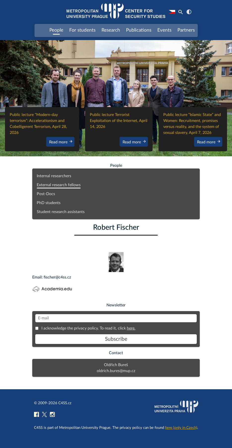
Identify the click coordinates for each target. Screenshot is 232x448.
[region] (116, 98)
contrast (189, 12)
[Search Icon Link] (180, 11)
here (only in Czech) (181, 428)
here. (131, 328)
